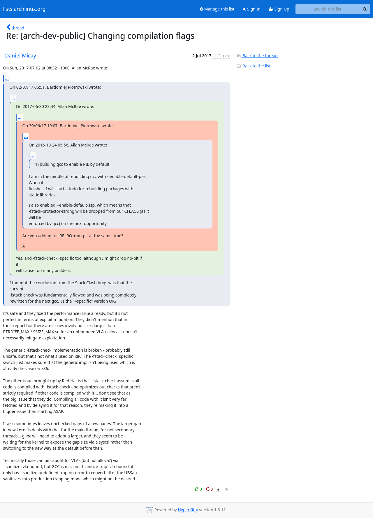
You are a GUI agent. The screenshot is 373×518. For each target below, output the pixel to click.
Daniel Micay (20, 55)
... (7, 78)
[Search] (365, 9)
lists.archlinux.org (24, 9)
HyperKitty (188, 509)
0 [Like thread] (199, 489)
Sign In (252, 9)
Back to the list (253, 66)
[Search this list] (327, 9)
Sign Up (279, 9)
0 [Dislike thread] (209, 489)
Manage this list (217, 9)
